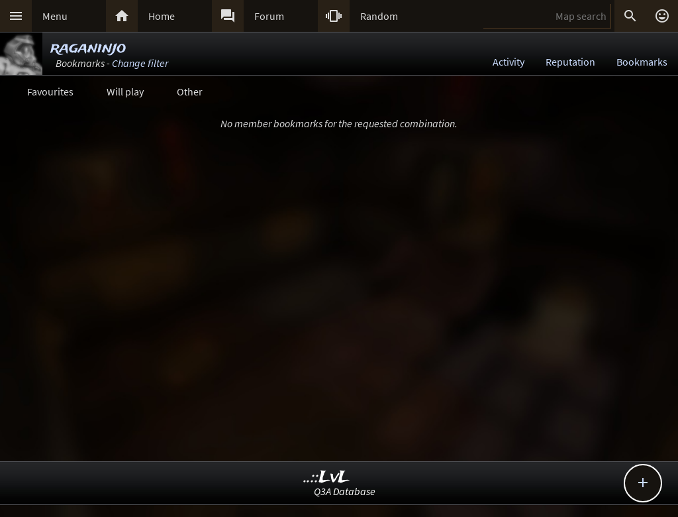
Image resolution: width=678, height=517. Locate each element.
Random (379, 16)
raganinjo (88, 48)
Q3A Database (344, 491)
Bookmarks (641, 61)
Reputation (570, 61)
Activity (508, 61)
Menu (55, 16)
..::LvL (327, 477)
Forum (269, 16)
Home (161, 16)
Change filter (140, 63)
